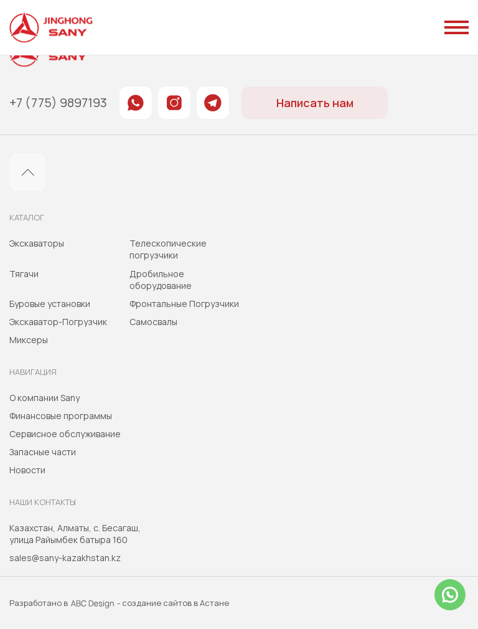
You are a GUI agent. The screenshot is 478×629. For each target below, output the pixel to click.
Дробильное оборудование (160, 279)
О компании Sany (44, 398)
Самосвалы (153, 322)
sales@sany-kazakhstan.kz (65, 558)
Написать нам (315, 102)
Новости (27, 470)
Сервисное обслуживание (65, 434)
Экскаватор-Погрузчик (58, 322)
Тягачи (24, 274)
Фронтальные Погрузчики (184, 304)
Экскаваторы (36, 243)
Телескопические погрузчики (168, 249)
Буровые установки (49, 304)
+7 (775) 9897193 (58, 102)
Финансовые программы (60, 416)
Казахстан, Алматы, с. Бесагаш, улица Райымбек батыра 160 (75, 534)
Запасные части (42, 452)
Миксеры (28, 340)
